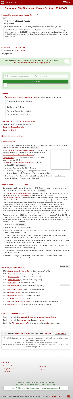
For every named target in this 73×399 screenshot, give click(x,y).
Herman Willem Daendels (11, 198)
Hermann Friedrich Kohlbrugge (18, 301)
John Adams (12, 298)
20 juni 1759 (19, 21)
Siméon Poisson (13, 274)
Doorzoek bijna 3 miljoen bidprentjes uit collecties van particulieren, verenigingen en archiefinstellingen (35, 383)
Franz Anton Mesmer (15, 289)
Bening (40, 320)
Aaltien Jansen (20, 50)
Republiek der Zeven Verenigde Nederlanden (18, 155)
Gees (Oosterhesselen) (35, 27)
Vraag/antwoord (8, 369)
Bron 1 (4, 18)
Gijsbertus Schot (13, 277)
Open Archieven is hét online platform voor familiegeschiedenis (35, 388)
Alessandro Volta (14, 292)
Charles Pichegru (25, 195)
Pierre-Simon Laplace (15, 295)
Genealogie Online (11, 2)
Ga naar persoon (35, 81)
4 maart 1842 (20, 27)
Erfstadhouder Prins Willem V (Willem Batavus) (19, 150)
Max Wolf (11, 283)
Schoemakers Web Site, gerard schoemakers (21, 97)
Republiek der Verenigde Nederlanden (18, 193)
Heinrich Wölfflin (13, 286)
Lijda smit (47, 333)
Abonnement (7, 366)
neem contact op (61, 333)
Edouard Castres (14, 280)
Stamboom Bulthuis (9, 130)
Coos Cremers (13, 304)
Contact (41, 369)
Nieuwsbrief (43, 366)
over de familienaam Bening (46, 317)
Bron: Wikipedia (20, 165)
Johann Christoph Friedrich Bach (19, 271)
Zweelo (27, 21)
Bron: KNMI (34, 147)
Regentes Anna (8, 158)
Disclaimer (6, 372)
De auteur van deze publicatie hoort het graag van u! (32, 63)
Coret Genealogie (54, 396)
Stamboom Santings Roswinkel (13, 127)
